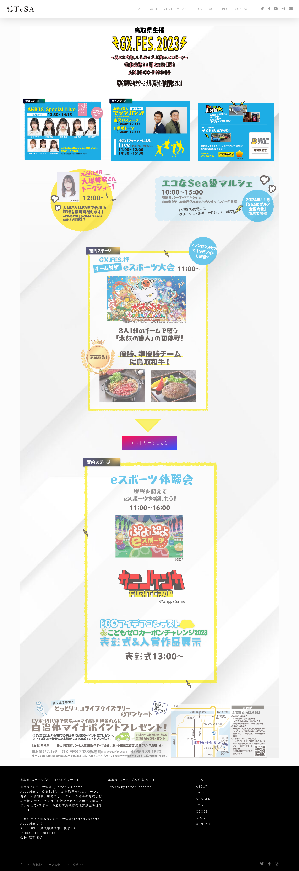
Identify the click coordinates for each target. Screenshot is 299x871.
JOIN (198, 9)
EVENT (167, 9)
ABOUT (152, 9)
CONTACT (243, 9)
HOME (137, 9)
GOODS (212, 9)
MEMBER (184, 9)
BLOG (226, 9)
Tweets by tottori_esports (130, 787)
